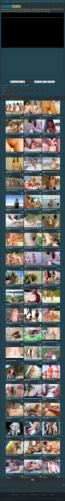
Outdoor (35, 90)
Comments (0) (51, 81)
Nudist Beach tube (6, 1)
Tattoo (45, 90)
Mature (30, 90)
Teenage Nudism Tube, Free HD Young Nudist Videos (20, 498)
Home (24, 494)
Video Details (30, 81)
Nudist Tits (28, 1)
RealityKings (8, 93)
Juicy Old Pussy (47, 1)
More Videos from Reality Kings (16, 98)
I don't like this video (23, 82)
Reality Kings (12, 87)
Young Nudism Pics (14, 1)
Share (44, 81)
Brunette (14, 90)
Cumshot (20, 90)
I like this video (11, 82)
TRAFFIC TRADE (14, 494)
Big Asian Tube (59, 1)
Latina (25, 90)
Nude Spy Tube (22, 1)
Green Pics (53, 1)
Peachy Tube (40, 1)
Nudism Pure (34, 1)
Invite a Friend (33, 494)
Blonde (9, 90)
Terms (52, 494)
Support (44, 494)
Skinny (40, 90)
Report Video (38, 81)
